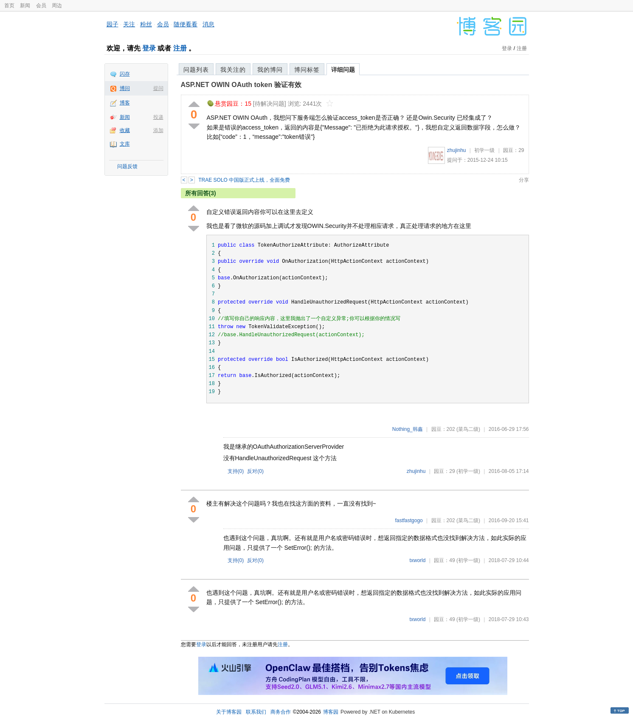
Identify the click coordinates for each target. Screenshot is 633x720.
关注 (129, 24)
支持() (236, 471)
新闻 (25, 5)
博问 (125, 88)
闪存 (125, 74)
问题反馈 (127, 166)
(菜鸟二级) (468, 429)
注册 (180, 48)
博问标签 (307, 69)
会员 (41, 5)
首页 (9, 5)
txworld (417, 560)
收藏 (125, 130)
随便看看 (185, 24)
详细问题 (343, 69)
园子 (112, 24)
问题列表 (196, 69)
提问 (158, 88)
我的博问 (270, 69)
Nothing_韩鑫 (407, 429)
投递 (158, 117)
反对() (255, 471)
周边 (57, 5)
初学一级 (484, 150)
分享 (524, 180)
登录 (149, 48)
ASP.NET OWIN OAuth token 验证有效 (241, 84)
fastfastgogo (408, 520)
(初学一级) (468, 471)
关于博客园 (229, 712)
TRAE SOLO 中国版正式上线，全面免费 (244, 180)
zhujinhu (456, 150)
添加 (158, 130)
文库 (125, 144)
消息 (208, 24)
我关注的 (233, 69)
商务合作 (280, 712)
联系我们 (256, 712)
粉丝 (146, 24)
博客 (125, 103)
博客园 (330, 712)
